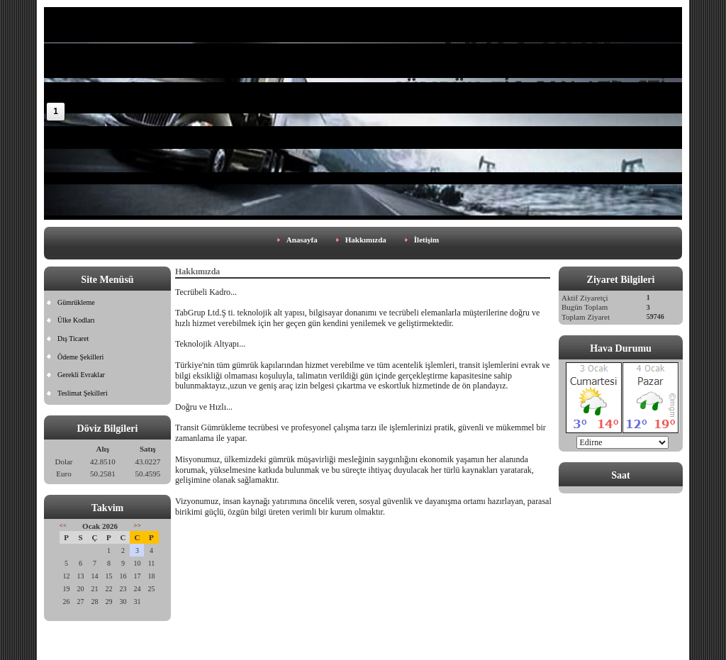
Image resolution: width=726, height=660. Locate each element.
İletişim (426, 239)
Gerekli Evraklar (81, 375)
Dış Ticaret (73, 338)
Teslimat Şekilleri (82, 393)
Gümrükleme (76, 302)
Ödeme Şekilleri (80, 357)
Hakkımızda (365, 239)
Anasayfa (302, 239)
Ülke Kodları (76, 320)
